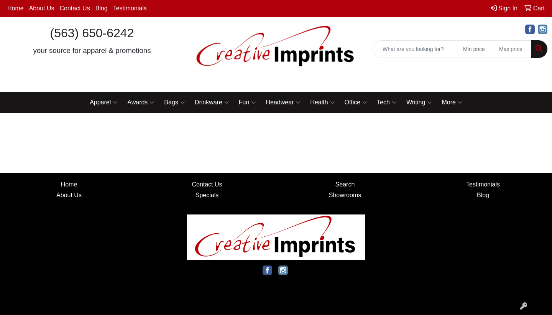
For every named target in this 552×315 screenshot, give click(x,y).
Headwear (283, 102)
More (452, 102)
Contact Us (75, 8)
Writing (419, 102)
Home (15, 8)
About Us (41, 8)
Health (322, 102)
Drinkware (212, 102)
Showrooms (345, 195)
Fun (247, 102)
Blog (101, 8)
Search (345, 184)
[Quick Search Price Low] (477, 49)
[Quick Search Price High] (513, 49)
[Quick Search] (416, 49)
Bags (174, 102)
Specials (207, 195)
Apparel (103, 102)
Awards (140, 102)
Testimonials (130, 8)
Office (356, 102)
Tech (386, 102)
